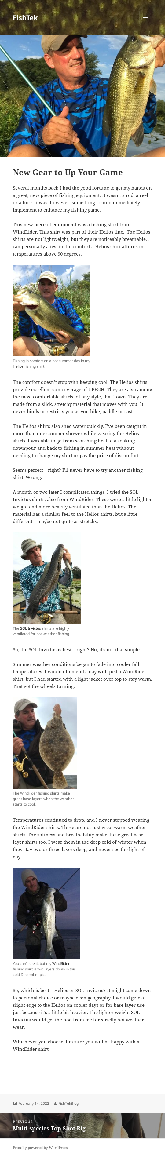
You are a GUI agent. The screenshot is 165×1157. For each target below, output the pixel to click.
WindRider (25, 232)
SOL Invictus (30, 628)
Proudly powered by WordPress (40, 1147)
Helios (18, 366)
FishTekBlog (68, 1103)
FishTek (25, 17)
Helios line (111, 232)
